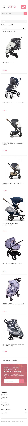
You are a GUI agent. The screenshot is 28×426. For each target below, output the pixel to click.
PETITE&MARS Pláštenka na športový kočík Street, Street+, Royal (13, 344)
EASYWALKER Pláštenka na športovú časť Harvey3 (13, 143)
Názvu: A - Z (14, 28)
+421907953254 (5, 404)
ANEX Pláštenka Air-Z (8, 62)
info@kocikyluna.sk (5, 405)
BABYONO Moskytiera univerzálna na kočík (13, 103)
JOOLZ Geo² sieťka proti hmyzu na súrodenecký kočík (11, 224)
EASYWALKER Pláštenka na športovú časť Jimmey (13, 184)
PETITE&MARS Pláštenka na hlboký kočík (13, 263)
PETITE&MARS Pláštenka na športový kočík (13, 304)
